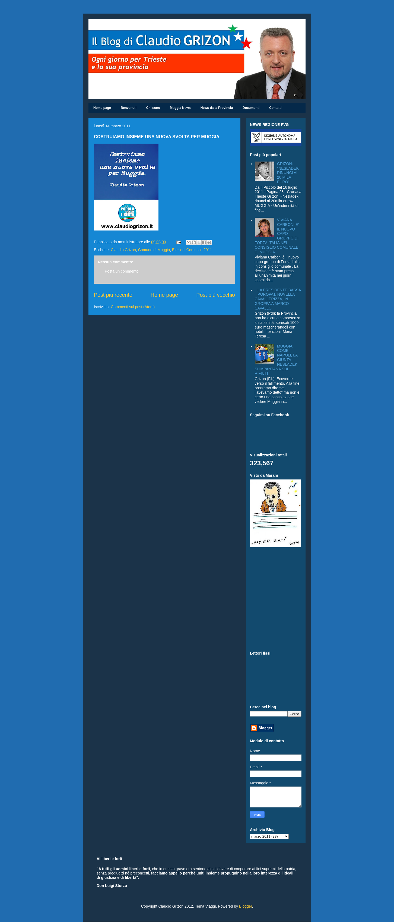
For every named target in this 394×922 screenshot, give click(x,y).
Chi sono (153, 108)
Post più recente (113, 295)
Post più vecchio (215, 295)
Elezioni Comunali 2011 (192, 250)
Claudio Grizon (123, 250)
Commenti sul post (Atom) (133, 307)
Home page (102, 108)
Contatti (275, 108)
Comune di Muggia (154, 250)
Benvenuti (128, 108)
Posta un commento (122, 271)
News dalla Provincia (217, 108)
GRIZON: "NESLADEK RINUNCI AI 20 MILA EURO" (288, 173)
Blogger (245, 906)
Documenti (251, 108)
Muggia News (180, 108)
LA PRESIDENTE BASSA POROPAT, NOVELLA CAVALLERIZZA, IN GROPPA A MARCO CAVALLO (278, 299)
